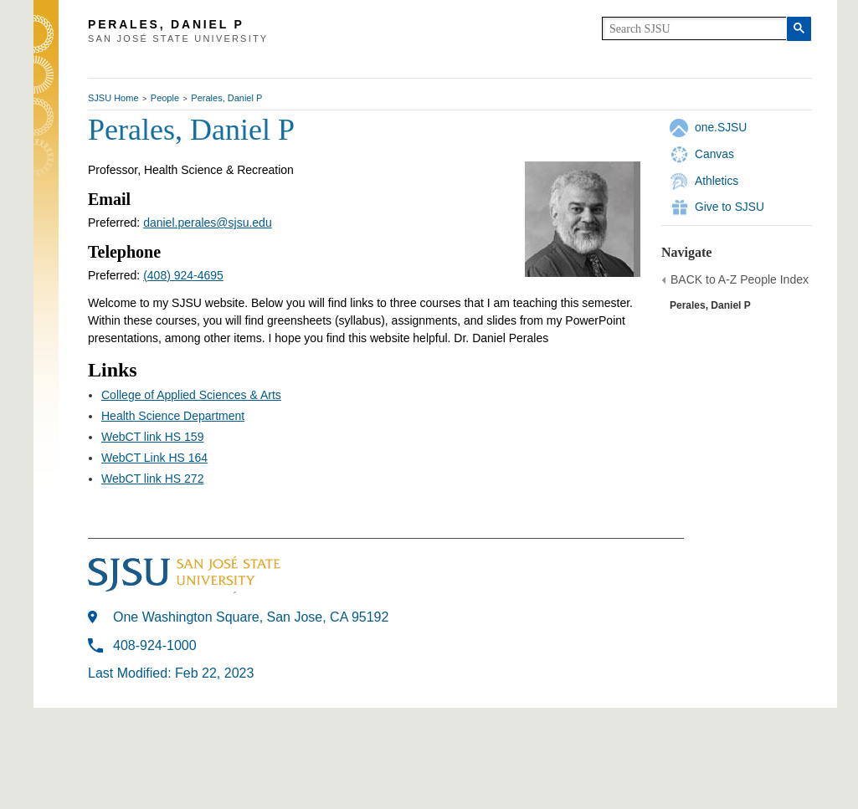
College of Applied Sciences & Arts (191, 395)
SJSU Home (113, 98)
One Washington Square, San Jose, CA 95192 (250, 617)
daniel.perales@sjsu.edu (207, 222)
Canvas (714, 154)
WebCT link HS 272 (152, 478)
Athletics (716, 180)
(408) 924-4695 (183, 275)
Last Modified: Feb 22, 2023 (171, 673)
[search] (694, 28)
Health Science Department (172, 415)
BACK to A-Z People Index (739, 279)
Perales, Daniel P (226, 98)
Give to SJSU (729, 206)
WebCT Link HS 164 (154, 457)
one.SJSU (721, 127)
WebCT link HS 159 (152, 436)
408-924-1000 (155, 645)
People (165, 98)
